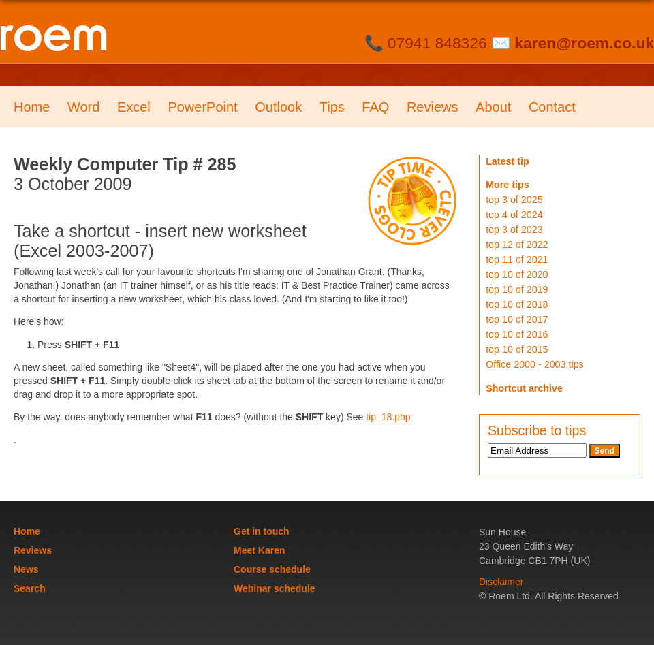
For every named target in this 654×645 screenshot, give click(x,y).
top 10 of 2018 (517, 304)
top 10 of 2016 (517, 334)
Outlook (278, 106)
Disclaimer (501, 581)
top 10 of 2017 (517, 319)
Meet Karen (259, 550)
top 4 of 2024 (514, 214)
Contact (552, 106)
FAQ (375, 106)
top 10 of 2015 (517, 349)
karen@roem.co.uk (584, 43)
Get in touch (262, 531)
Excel (134, 106)
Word (83, 106)
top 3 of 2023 (514, 229)
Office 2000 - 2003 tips (535, 364)
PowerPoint (202, 106)
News (26, 569)
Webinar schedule (274, 588)
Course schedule (272, 569)
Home (32, 106)
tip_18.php (388, 416)
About (493, 106)
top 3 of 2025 (514, 199)
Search (30, 588)
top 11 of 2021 (517, 259)
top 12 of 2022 (517, 244)
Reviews (432, 106)
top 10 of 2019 (517, 289)
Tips (332, 106)
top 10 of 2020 (517, 274)
